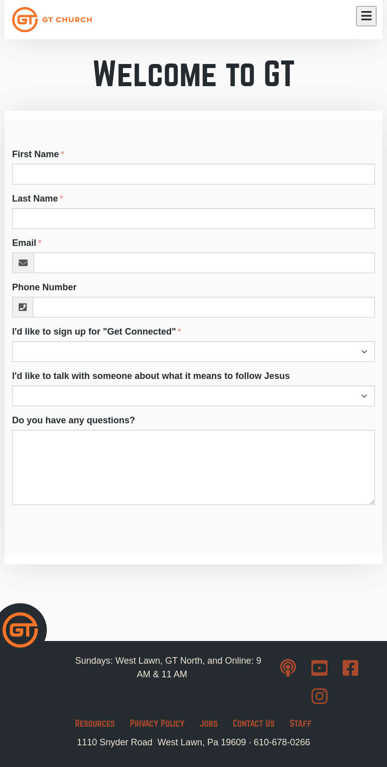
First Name (35, 154)
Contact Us (254, 723)
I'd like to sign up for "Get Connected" (94, 332)
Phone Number (44, 287)
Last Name (35, 199)
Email (24, 243)
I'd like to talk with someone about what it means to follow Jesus (151, 376)
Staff (301, 723)
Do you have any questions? (73, 420)
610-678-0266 (281, 742)
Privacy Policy (157, 723)
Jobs (209, 723)
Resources (95, 723)
